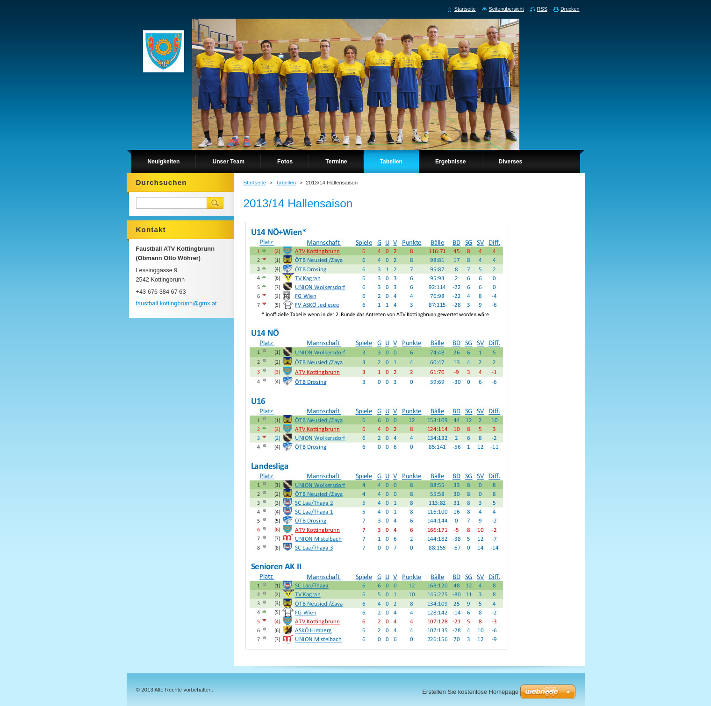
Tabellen (286, 182)
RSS (542, 9)
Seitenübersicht (506, 9)
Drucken (570, 9)
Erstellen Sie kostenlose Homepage (470, 691)
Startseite (255, 182)
